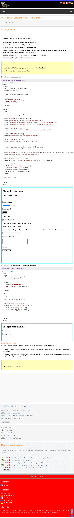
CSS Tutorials (7, 430)
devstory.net (6, 498)
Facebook (6, 485)
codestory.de (6, 502)
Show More (6, 422)
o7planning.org (7, 493)
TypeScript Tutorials (9, 435)
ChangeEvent (9, 23)
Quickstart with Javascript (11, 413)
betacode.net (7, 500)
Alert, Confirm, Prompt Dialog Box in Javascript (18, 415)
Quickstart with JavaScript (11, 418)
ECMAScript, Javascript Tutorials (16, 406)
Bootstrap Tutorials (9, 433)
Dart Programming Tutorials (12, 438)
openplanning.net (8, 495)
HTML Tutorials (8, 428)
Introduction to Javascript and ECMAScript (16, 410)
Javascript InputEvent (14, 366)
